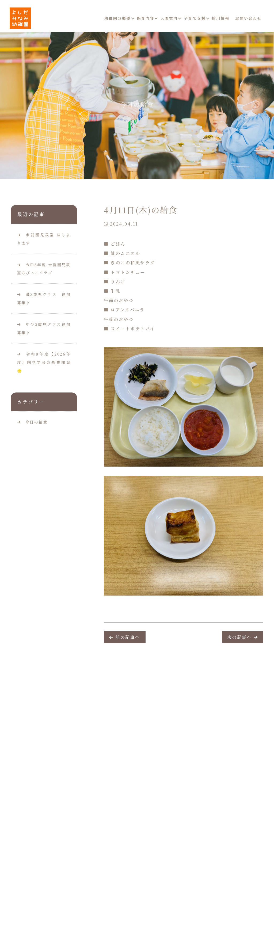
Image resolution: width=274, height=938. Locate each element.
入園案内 (169, 18)
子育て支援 (195, 18)
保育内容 (145, 18)
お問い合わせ (248, 18)
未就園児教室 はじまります (44, 239)
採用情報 (220, 18)
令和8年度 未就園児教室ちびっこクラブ (44, 269)
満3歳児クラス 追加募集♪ (44, 298)
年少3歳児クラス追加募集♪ (44, 328)
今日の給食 (36, 422)
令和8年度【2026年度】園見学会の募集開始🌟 (44, 362)
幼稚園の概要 (117, 18)
